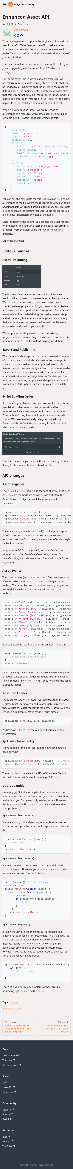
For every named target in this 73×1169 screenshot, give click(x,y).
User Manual (11, 1055)
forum (41, 991)
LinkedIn (8, 1087)
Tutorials (8, 1060)
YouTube (8, 1146)
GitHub (7, 1141)
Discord (8, 1109)
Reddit (7, 1119)
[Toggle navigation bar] (4, 4)
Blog (6, 1136)
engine (14, 1002)
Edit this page (12, 1008)
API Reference (11, 1065)
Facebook (9, 1092)
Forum (7, 1114)
